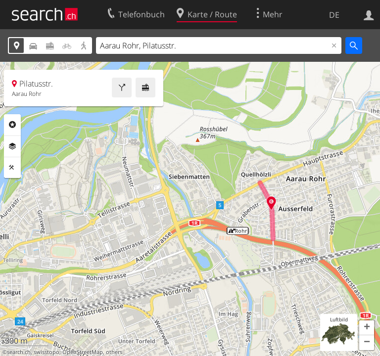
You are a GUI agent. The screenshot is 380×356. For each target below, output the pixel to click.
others (114, 352)
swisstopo (46, 352)
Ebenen (12, 146)
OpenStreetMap (82, 352)
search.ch (19, 352)
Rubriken (12, 124)
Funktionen (12, 167)
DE (334, 14)
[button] (366, 327)
